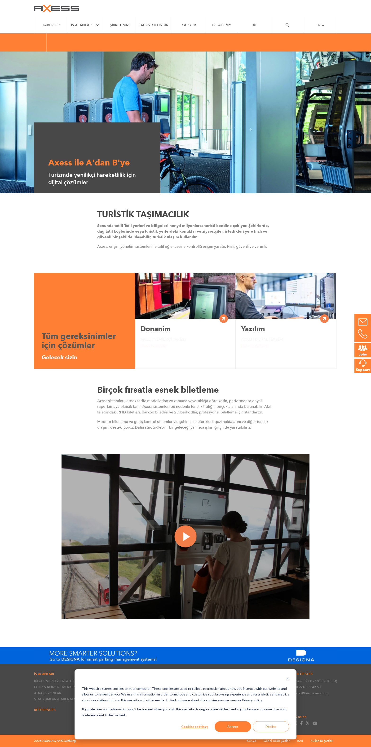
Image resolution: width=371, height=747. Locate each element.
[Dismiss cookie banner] (287, 679)
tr (320, 25)
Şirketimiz (119, 25)
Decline (271, 727)
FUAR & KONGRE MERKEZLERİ (58, 687)
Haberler (51, 25)
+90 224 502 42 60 (304, 687)
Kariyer (188, 25)
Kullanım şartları (321, 741)
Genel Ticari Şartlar (277, 741)
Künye (251, 741)
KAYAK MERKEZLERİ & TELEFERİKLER (63, 681)
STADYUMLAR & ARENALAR (56, 699)
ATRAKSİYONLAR (47, 693)
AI (254, 25)
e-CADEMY (221, 25)
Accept (232, 727)
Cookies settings (194, 727)
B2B (300, 741)
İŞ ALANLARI (82, 25)
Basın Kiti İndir (154, 25)
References (45, 710)
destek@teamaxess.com (307, 693)
